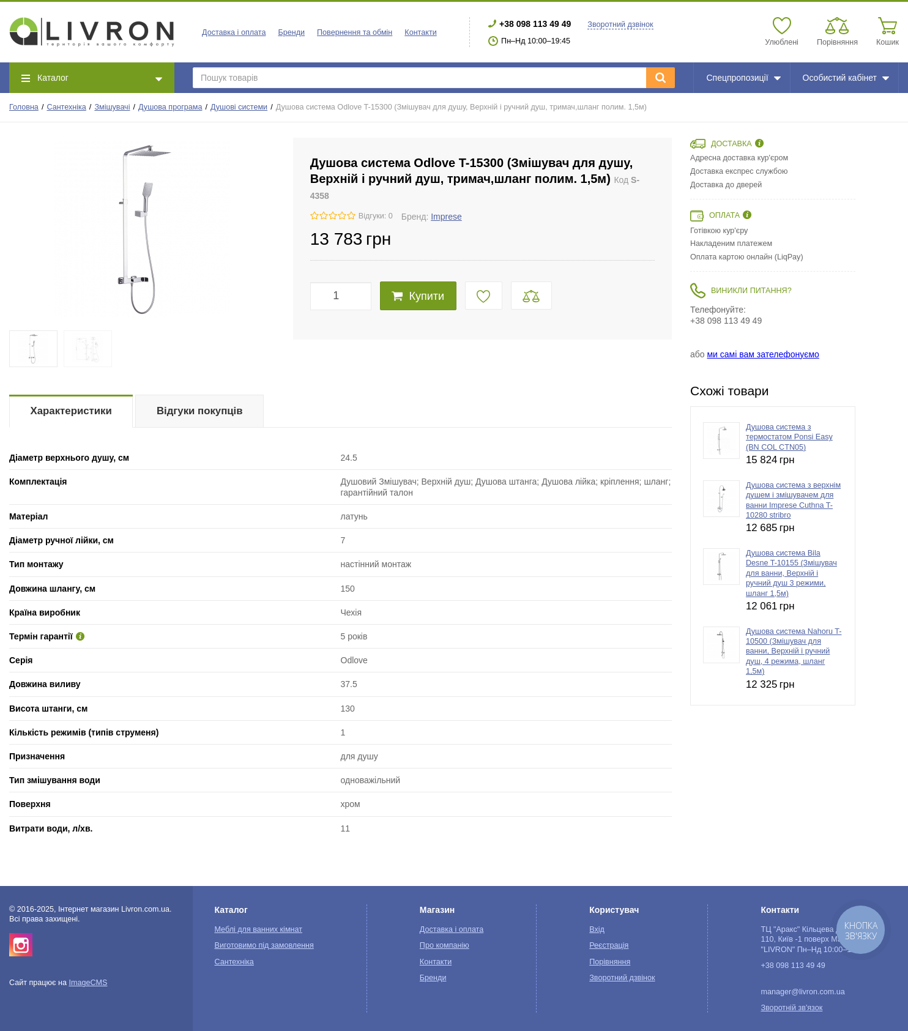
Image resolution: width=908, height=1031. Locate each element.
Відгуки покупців (200, 411)
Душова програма (170, 107)
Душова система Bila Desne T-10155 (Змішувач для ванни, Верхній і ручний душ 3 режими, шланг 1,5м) (791, 573)
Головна (24, 107)
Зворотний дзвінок (620, 24)
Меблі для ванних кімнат (258, 929)
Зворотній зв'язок (791, 1007)
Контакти (420, 32)
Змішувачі (112, 107)
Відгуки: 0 (376, 216)
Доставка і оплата (234, 32)
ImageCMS (88, 982)
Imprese (446, 216)
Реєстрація (608, 945)
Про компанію (444, 945)
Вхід (597, 929)
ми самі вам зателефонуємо (763, 354)
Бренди (291, 32)
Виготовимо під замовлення (263, 945)
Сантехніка (66, 107)
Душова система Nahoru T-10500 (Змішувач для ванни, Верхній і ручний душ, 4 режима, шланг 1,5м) (793, 651)
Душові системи (238, 107)
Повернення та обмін (354, 32)
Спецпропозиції (743, 78)
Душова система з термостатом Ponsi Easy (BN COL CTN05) (789, 437)
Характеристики (71, 411)
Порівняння (609, 962)
